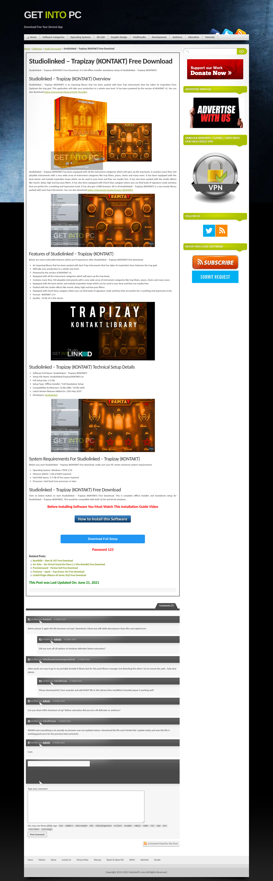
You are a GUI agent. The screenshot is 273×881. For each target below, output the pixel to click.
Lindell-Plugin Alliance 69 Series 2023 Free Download (59, 575)
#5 (29, 701)
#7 (29, 742)
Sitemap (97, 860)
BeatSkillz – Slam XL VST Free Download (53, 560)
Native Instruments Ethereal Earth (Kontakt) (65, 92)
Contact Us (66, 860)
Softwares (37, 48)
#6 (29, 721)
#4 (40, 681)
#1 (29, 619)
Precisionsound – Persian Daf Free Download (55, 568)
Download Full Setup (103, 538)
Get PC (52, 15)
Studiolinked (51, 395)
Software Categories (53, 37)
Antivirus (177, 37)
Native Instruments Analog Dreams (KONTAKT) (110, 190)
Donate (157, 860)
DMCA (132, 860)
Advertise (144, 860)
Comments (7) (166, 605)
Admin (57, 639)
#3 (29, 659)
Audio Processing (52, 48)
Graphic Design (119, 37)
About (53, 860)
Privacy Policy (82, 860)
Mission (41, 860)
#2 (40, 639)
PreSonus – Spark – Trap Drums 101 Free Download (58, 571)
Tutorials (209, 37)
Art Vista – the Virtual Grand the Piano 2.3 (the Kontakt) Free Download (69, 564)
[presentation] (53, 774)
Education (193, 37)
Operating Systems (80, 37)
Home (33, 37)
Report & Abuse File (115, 860)
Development (159, 37)
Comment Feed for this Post (163, 843)
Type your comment (37, 788)
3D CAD (101, 37)
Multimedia (139, 37)
